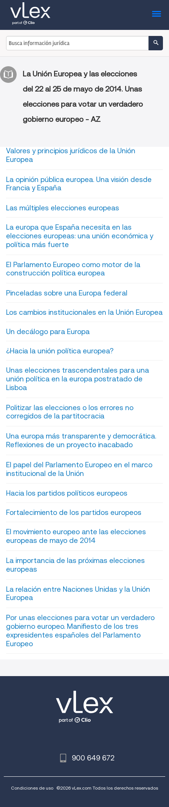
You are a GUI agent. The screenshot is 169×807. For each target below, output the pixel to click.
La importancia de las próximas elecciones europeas (75, 565)
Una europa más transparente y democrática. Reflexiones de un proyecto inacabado (81, 440)
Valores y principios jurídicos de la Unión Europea (70, 155)
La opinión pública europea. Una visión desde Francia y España (79, 184)
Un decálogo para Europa (48, 332)
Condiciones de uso (32, 787)
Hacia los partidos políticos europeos (66, 493)
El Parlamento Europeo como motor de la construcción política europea (73, 269)
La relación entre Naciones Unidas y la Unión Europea (78, 593)
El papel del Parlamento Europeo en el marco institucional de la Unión (79, 469)
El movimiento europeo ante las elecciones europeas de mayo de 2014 (76, 536)
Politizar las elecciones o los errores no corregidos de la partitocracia (69, 412)
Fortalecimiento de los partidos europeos (73, 512)
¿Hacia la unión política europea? (59, 351)
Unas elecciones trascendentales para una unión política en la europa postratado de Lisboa (77, 379)
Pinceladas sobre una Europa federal (66, 293)
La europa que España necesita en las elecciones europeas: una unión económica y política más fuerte (79, 236)
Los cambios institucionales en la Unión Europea (84, 312)
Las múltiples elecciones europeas (62, 208)
